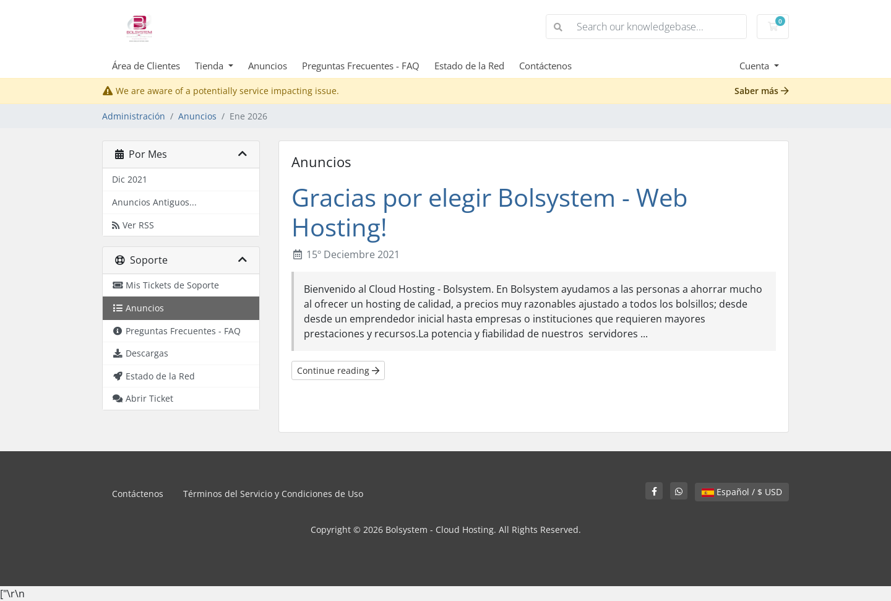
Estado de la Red (469, 65)
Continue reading (338, 370)
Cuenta (755, 65)
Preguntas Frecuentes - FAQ (361, 65)
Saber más (761, 91)
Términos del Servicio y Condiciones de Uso (273, 493)
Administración (133, 116)
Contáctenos (545, 65)
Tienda (210, 65)
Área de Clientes (146, 65)
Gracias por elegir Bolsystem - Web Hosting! (489, 212)
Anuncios (267, 65)
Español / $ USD (742, 492)
